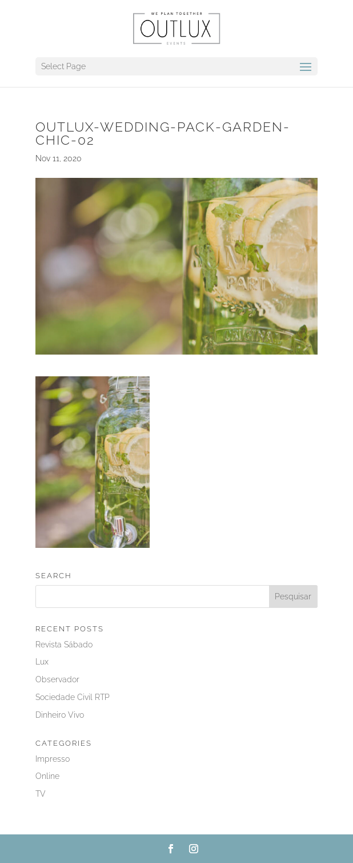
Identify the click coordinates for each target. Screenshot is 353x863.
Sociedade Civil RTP (72, 697)
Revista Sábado (64, 644)
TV (40, 793)
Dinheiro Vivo (59, 714)
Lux (42, 661)
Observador (57, 679)
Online (47, 776)
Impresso (52, 758)
